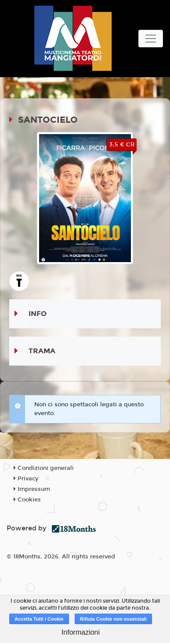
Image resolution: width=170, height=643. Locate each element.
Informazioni (80, 632)
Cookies (27, 499)
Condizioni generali (44, 468)
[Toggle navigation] (150, 38)
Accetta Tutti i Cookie (39, 619)
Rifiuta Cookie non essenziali (113, 619)
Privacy (26, 478)
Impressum (32, 489)
